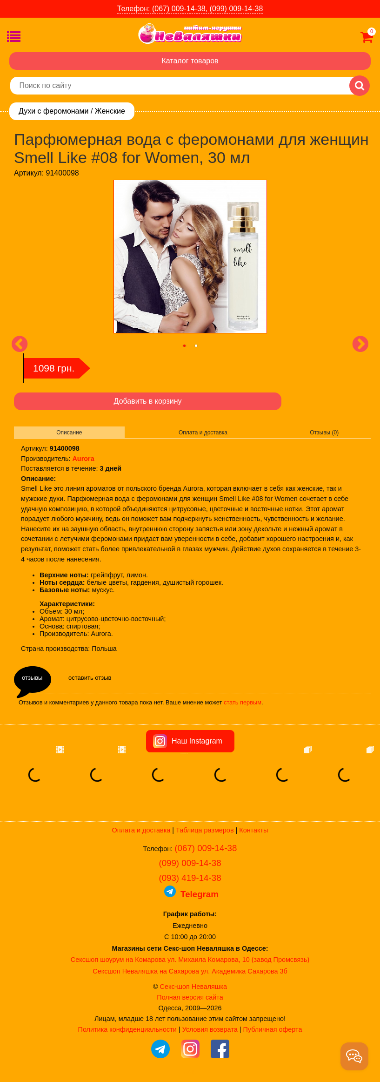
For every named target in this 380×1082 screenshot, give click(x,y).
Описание (69, 432)
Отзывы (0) (324, 432)
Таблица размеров (204, 830)
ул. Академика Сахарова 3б (244, 971)
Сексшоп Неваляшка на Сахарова (146, 971)
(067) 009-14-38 (205, 848)
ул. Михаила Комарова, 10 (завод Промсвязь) (238, 959)
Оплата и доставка (203, 432)
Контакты (253, 830)
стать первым (242, 702)
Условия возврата (210, 1029)
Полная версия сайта (190, 997)
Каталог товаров (189, 61)
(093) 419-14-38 (190, 878)
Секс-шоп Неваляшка (193, 986)
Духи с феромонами (53, 111)
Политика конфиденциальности (127, 1029)
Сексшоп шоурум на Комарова (118, 959)
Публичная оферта (272, 1029)
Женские (110, 111)
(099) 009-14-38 (190, 863)
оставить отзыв (89, 677)
